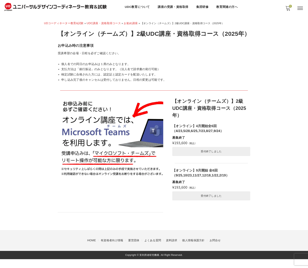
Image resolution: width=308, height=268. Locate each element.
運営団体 (133, 249)
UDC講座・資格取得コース (104, 23)
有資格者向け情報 (112, 249)
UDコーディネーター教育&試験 (64, 23)
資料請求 (171, 249)
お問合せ (215, 249)
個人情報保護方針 (193, 249)
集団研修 (203, 6)
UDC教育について (137, 6)
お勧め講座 (131, 23)
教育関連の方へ (227, 6)
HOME (91, 249)
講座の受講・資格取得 (173, 6)
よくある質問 (152, 249)
